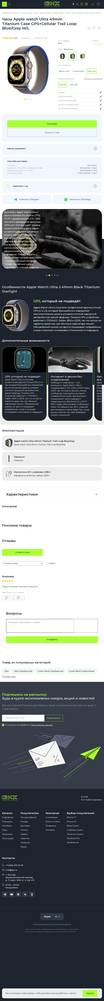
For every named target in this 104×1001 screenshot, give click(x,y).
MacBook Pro (73, 851)
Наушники (7, 847)
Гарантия (24, 851)
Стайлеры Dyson (75, 843)
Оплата (23, 843)
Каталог (7, 823)
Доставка (25, 839)
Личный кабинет (28, 830)
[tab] (25, 100)
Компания (52, 823)
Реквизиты (51, 839)
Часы (4, 843)
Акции (23, 860)
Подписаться (53, 728)
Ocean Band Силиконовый (81, 681)
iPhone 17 (71, 830)
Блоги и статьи (53, 835)
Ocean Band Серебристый (50, 681)
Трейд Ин (25, 855)
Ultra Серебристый (23, 681)
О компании (51, 830)
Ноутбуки (7, 839)
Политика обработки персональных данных (52, 937)
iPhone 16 (71, 835)
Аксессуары (8, 851)
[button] (46, 285)
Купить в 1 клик (52, 143)
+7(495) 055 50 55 (14, 878)
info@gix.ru (11, 883)
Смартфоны (7, 830)
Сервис (24, 847)
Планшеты (7, 835)
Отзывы (24, 835)
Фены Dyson (73, 839)
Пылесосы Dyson (75, 847)
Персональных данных (42, 735)
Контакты (50, 843)
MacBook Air (73, 855)
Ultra (6, 681)
